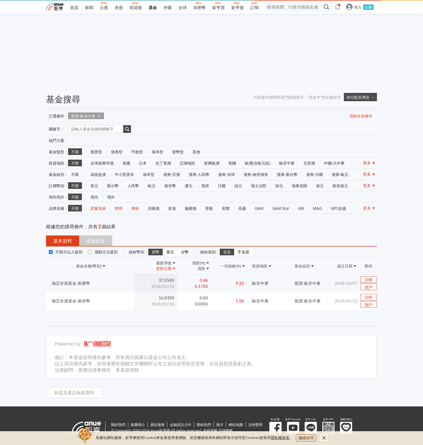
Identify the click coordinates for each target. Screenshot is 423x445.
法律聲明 (255, 424)
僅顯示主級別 (106, 251)
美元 (170, 252)
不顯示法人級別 (68, 251)
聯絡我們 (204, 424)
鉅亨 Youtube (293, 428)
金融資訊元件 (180, 424)
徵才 (219, 424)
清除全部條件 (361, 116)
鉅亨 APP (328, 428)
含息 (227, 252)
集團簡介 (138, 424)
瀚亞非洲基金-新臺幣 (71, 283)
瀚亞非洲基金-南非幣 (71, 301)
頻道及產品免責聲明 (74, 392)
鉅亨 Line (311, 428)
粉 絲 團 (275, 428)
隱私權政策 (280, 437)
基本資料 (62, 241)
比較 (369, 279)
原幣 (155, 252)
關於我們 (118, 424)
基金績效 (95, 241)
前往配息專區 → (360, 97)
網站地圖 (236, 424)
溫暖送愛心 (346, 428)
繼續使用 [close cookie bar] (306, 437)
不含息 (243, 252)
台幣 (185, 252)
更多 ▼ (369, 162)
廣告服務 (157, 424)
